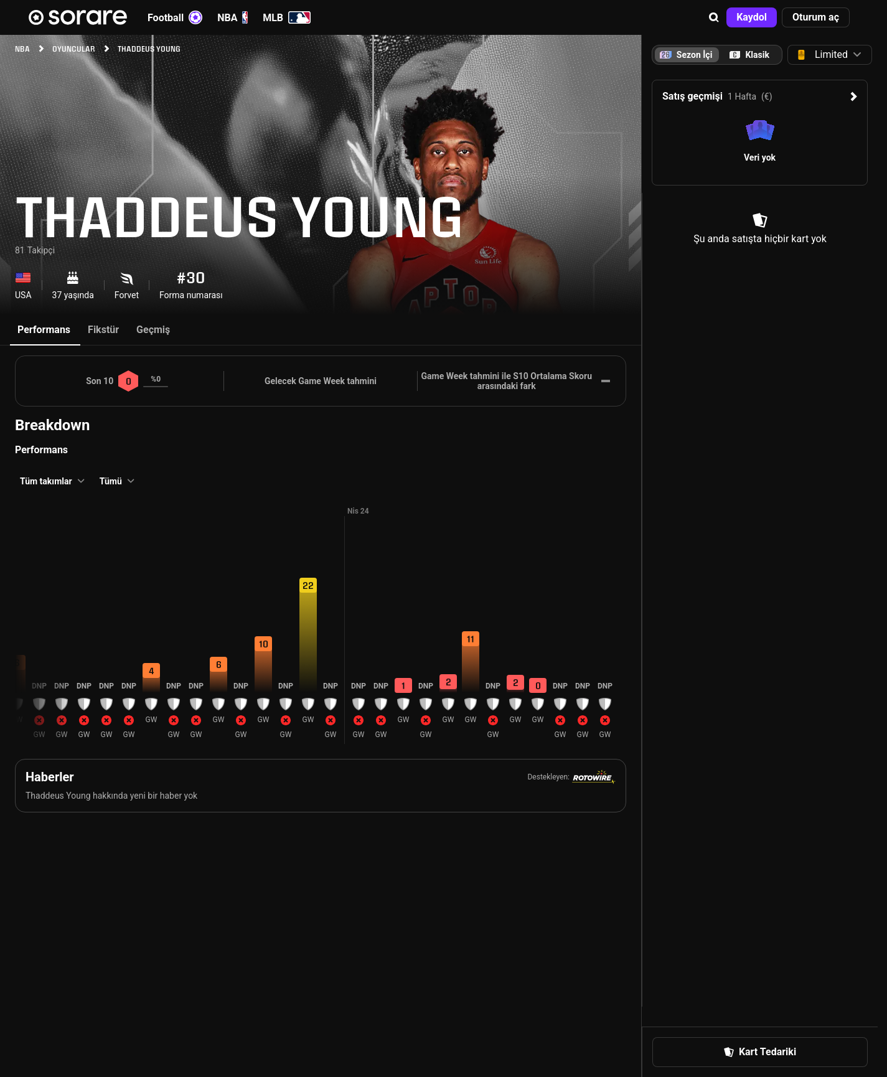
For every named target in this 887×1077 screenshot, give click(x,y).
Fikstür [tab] (103, 330)
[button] (714, 17)
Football (175, 17)
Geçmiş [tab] (153, 330)
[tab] (749, 55)
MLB (287, 17)
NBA (232, 17)
